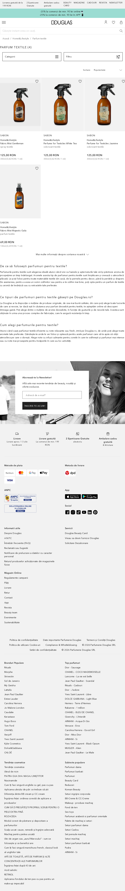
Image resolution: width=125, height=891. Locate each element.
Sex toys (69, 812)
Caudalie (9, 712)
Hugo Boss (10, 721)
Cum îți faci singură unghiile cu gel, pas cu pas (28, 785)
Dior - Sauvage (73, 667)
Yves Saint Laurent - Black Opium (82, 743)
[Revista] (104, 4)
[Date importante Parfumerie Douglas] (62, 640)
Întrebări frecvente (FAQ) (17, 543)
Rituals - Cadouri (73, 685)
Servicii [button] (69, 528)
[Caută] (121, 30)
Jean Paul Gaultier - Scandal (79, 681)
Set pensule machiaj (75, 834)
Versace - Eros (72, 725)
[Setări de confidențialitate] (43, 650)
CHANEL (8, 730)
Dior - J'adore (72, 690)
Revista (8, 607)
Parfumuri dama (73, 767)
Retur (7, 592)
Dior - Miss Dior (73, 734)
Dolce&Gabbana (13, 748)
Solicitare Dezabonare (76, 543)
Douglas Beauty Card (76, 533)
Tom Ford (9, 725)
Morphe (8, 672)
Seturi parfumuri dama (76, 825)
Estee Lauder (11, 699)
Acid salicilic (10, 870)
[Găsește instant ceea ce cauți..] (62, 30)
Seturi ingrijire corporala (77, 794)
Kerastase (9, 716)
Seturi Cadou (72, 829)
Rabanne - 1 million (75, 708)
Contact (8, 597)
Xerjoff (7, 734)
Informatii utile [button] (12, 528)
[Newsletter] (115, 4)
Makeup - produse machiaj (79, 803)
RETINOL (8, 874)
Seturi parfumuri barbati (77, 843)
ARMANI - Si (71, 739)
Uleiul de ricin (11, 771)
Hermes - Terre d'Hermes (78, 703)
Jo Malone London (14, 708)
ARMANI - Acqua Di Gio (77, 721)
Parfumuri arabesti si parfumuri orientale (86, 816)
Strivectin (9, 676)
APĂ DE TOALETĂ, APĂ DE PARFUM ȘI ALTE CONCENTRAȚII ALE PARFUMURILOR (27, 859)
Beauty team (10, 612)
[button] (121, 22)
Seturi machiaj (72, 838)
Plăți (6, 582)
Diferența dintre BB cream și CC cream (24, 794)
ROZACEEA (10, 816)
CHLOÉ (8, 752)
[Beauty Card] (69, 4)
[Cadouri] (93, 4)
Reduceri (69, 785)
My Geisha (9, 685)
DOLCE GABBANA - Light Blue (81, 699)
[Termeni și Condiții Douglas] (101, 640)
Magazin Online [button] (12, 573)
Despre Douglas (13, 533)
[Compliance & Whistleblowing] (61, 645)
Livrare (7, 587)
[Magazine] (80, 4)
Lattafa (7, 690)
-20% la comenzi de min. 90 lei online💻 (61, 11)
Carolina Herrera (13, 703)
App (6, 602)
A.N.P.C (8, 538)
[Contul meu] (106, 22)
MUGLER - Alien (73, 748)
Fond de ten (71, 807)
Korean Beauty (72, 789)
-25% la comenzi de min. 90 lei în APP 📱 (62, 15)
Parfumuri (70, 776)
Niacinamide (10, 780)
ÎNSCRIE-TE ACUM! (34, 406)
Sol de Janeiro (12, 681)
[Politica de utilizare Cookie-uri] (25, 645)
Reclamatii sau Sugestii (16, 548)
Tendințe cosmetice (14, 767)
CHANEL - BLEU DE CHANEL (79, 712)
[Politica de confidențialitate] (24, 640)
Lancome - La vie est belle (78, 676)
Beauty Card (71, 780)
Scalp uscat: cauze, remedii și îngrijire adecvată (29, 829)
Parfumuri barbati (74, 771)
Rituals (7, 667)
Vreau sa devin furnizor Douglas (82, 538)
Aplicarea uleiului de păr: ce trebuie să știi (26, 789)
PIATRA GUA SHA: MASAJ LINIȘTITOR (23, 776)
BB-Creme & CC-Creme (77, 798)
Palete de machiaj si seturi (78, 821)
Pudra (68, 847)
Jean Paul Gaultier (13, 694)
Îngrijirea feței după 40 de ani (19, 865)
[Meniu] (4, 22)
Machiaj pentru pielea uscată (19, 834)
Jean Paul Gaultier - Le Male (79, 752)
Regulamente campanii (16, 578)
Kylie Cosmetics (12, 743)
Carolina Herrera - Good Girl (80, 730)
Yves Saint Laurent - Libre (78, 694)
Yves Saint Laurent (14, 739)
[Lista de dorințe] (113, 22)
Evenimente (10, 617)
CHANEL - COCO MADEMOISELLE (83, 672)
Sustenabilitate (12, 622)
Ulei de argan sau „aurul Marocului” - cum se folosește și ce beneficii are (27, 841)
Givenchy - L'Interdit (75, 716)
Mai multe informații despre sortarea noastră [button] (62, 254)
